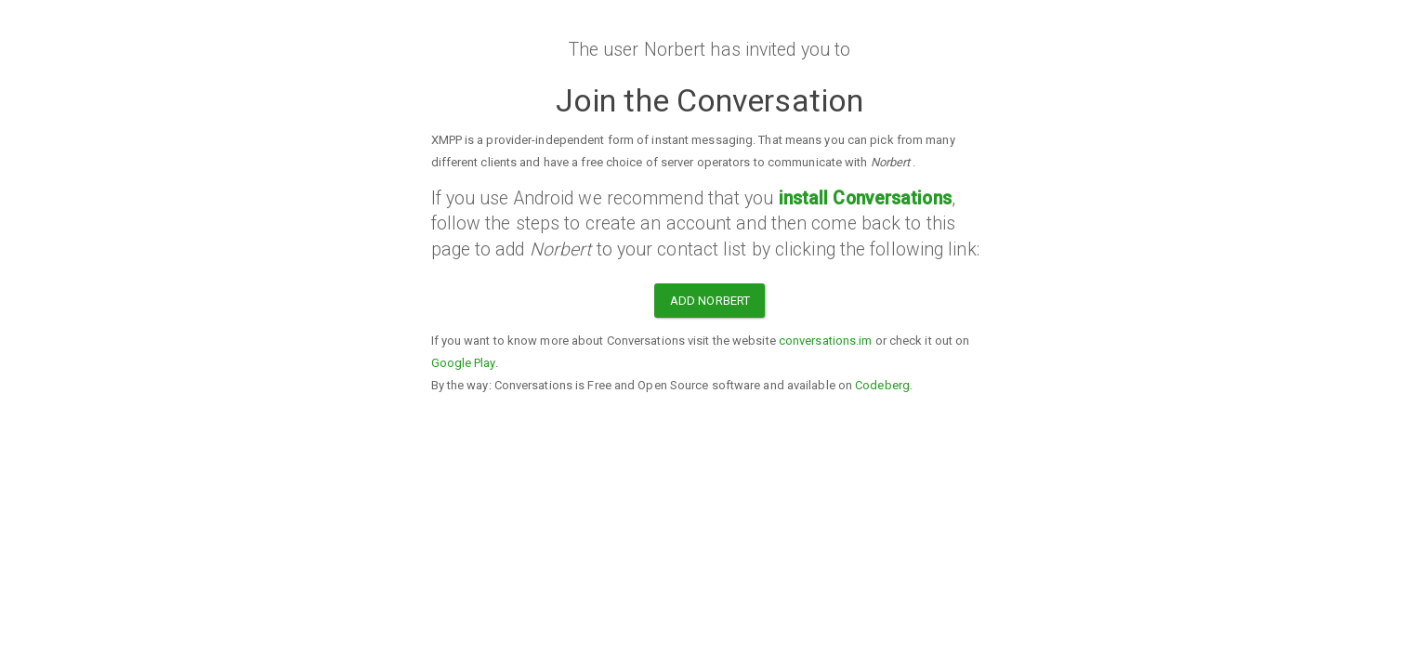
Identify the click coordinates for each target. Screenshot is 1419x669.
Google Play (463, 363)
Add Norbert (710, 301)
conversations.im (826, 341)
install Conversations (865, 198)
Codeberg (882, 385)
